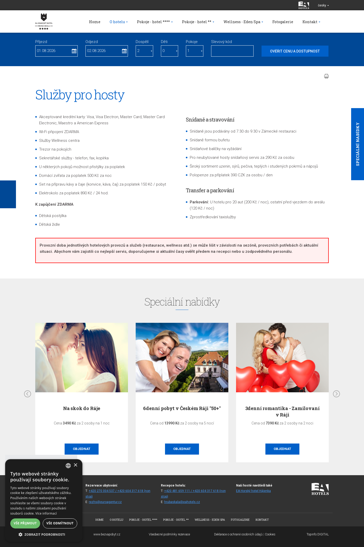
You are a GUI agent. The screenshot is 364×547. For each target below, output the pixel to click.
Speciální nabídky (357, 144)
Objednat (81, 449)
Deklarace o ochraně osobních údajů (238, 534)
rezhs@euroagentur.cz (105, 502)
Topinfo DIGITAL (318, 534)
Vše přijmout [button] (25, 523)
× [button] (75, 465)
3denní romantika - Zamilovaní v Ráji (282, 411)
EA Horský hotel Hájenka (253, 491)
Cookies (270, 534)
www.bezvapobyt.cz (106, 534)
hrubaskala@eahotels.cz (182, 502)
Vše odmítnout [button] (59, 523)
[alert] (43, 500)
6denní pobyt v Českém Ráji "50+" (182, 408)
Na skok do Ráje (81, 408)
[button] (43, 534)
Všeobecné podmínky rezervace (169, 534)
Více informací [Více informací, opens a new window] (46, 513)
